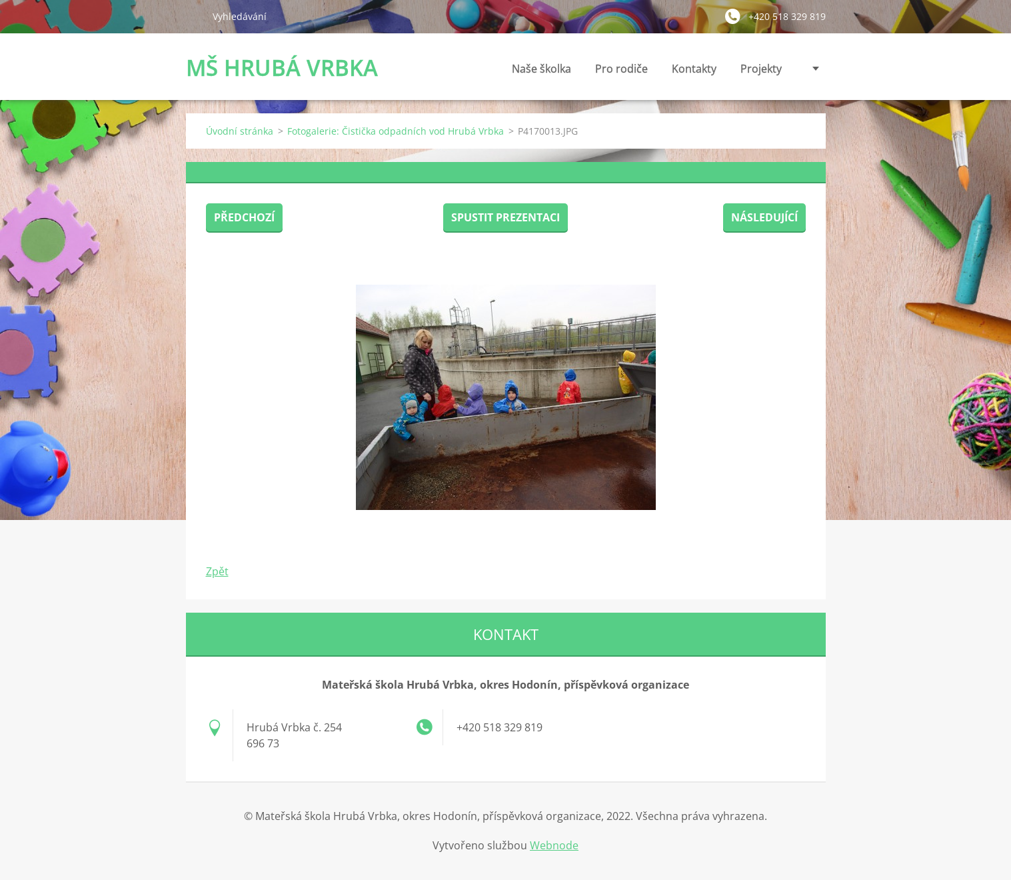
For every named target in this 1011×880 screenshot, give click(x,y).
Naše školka (541, 72)
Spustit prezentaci (505, 217)
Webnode (554, 845)
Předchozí (244, 217)
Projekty (761, 68)
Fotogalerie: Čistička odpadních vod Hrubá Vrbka (395, 131)
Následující (764, 217)
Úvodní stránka (239, 131)
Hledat (194, 16)
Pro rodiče (621, 72)
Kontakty (694, 72)
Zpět (217, 571)
